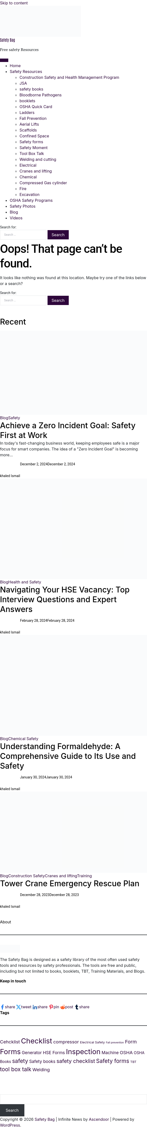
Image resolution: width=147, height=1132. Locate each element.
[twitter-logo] (24, 1006)
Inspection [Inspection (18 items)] (83, 1051)
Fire (23, 188)
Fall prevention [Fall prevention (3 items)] (115, 1042)
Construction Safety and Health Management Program (69, 77)
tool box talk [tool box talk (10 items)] (15, 1069)
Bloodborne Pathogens (41, 94)
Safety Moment (34, 147)
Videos (16, 217)
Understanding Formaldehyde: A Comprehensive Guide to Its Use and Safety (68, 756)
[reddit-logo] (67, 1006)
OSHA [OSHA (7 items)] (126, 1052)
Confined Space (34, 135)
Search (12, 1110)
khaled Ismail (10, 476)
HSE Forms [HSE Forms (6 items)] (54, 1052)
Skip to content (14, 2)
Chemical (28, 176)
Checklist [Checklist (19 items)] (36, 1041)
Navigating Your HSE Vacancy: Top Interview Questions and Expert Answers (65, 599)
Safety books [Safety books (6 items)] (42, 1061)
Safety (14, 417)
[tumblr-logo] (81, 1006)
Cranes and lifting (36, 171)
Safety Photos (22, 206)
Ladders (27, 112)
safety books (31, 89)
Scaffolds (28, 130)
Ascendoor (99, 1119)
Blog (14, 212)
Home (15, 65)
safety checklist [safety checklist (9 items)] (76, 1061)
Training (84, 875)
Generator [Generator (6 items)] (32, 1052)
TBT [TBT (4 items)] (133, 1062)
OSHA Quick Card (36, 106)
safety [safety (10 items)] (20, 1061)
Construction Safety (26, 875)
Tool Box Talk (32, 153)
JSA (23, 83)
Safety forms (31, 141)
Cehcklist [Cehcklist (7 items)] (10, 1042)
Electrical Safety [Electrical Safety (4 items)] (92, 1042)
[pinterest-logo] (54, 1006)
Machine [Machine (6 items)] (110, 1052)
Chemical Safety (23, 738)
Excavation (29, 194)
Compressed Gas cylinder (43, 182)
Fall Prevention (33, 118)
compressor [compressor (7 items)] (66, 1042)
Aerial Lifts (29, 124)
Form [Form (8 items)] (131, 1042)
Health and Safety (24, 582)
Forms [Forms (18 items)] (10, 1051)
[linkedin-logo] (40, 1006)
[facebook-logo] (8, 1006)
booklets (27, 100)
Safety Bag (7, 39)
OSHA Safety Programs (31, 200)
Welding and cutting (38, 159)
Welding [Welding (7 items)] (41, 1069)
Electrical (28, 165)
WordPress (10, 1125)
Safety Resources (26, 71)
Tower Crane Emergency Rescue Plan (69, 883)
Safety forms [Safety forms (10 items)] (112, 1061)
